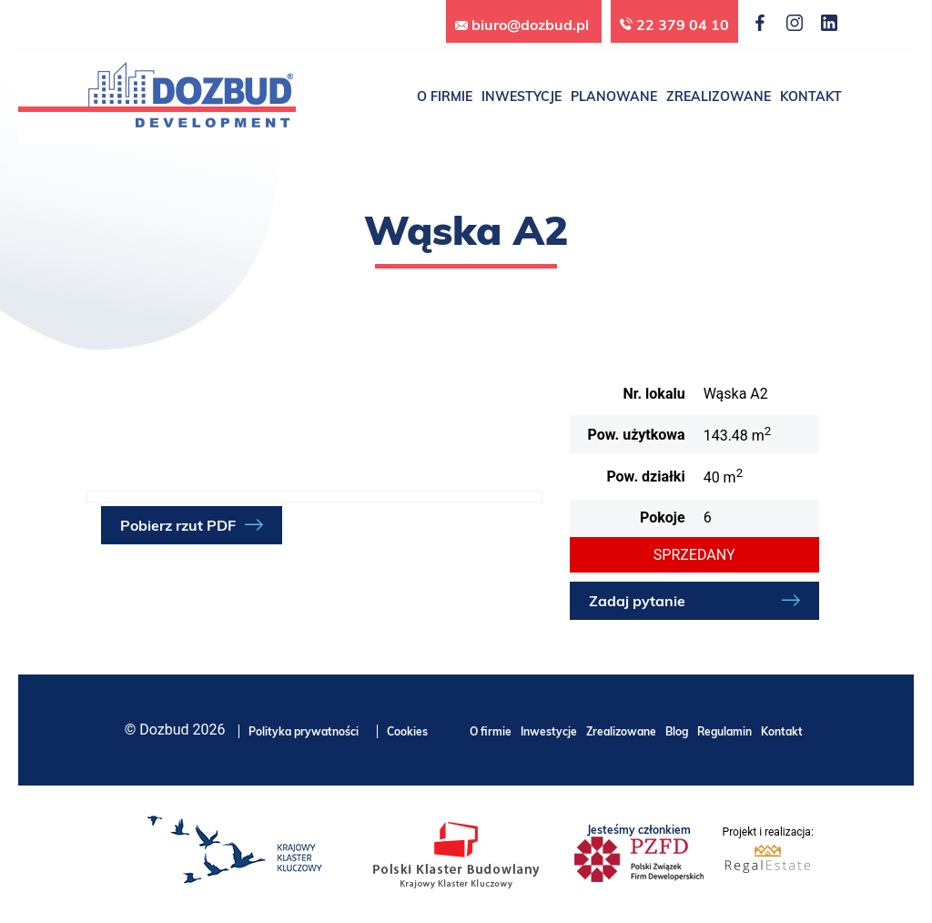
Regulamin (724, 731)
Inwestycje (549, 731)
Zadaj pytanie (637, 601)
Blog (676, 731)
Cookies (407, 731)
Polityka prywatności (303, 731)
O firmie (491, 731)
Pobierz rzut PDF (178, 525)
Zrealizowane (621, 731)
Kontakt (782, 731)
